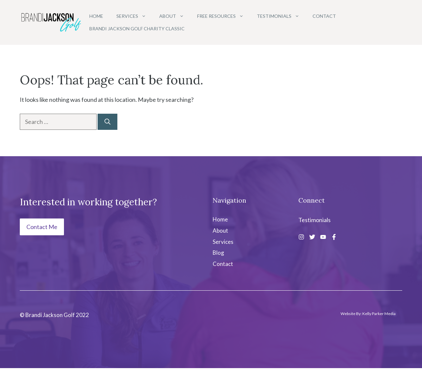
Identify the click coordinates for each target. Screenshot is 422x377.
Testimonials (281, 16)
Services (134, 16)
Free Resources (223, 16)
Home (96, 16)
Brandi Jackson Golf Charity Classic (137, 28)
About (175, 16)
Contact (324, 16)
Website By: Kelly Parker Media (368, 313)
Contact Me (41, 226)
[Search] (107, 122)
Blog (218, 252)
